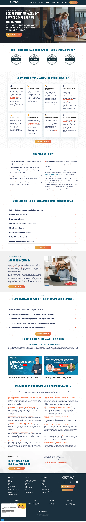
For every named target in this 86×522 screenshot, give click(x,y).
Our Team (43, 482)
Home (7, 10)
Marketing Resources (45, 490)
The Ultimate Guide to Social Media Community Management (58, 425)
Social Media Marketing (12, 487)
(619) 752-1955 (43, 512)
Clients (43, 485)
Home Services (27, 490)
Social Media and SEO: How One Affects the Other (20, 424)
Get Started (73, 2)
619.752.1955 (64, 2)
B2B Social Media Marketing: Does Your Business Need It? (57, 408)
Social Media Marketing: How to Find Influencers (55, 442)
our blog (24, 391)
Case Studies (44, 487)
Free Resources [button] (55, 2)
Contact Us (44, 493)
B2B (26, 487)
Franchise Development (29, 482)
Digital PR (10, 493)
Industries (27, 478)
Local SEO (10, 482)
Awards (43, 484)
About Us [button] (47, 2)
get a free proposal (16, 469)
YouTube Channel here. (44, 350)
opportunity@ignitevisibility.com (59, 462)
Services (11, 10)
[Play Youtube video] (25, 365)
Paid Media (10, 485)
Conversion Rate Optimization (13, 490)
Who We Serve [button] (33, 2)
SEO (9, 480)
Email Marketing (11, 488)
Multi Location (27, 484)
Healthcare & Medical (29, 488)
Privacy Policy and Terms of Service (43, 516)
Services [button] (41, 2)
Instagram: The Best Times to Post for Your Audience (20, 416)
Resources (44, 478)
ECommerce (27, 485)
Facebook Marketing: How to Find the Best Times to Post (21, 408)
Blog (42, 488)
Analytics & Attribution (12, 494)
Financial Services (28, 491)
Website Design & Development (14, 491)
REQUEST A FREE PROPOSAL (68, 487)
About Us (43, 480)
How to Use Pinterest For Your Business (17, 441)
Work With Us (43, 248)
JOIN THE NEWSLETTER (68, 490)
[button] (43, 210)
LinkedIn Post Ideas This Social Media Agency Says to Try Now (58, 435)
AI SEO (9, 484)
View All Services (16, 287)
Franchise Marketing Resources (47, 491)
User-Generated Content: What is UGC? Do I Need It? (20, 432)
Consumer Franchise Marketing (30, 480)
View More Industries (29, 493)
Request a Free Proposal (14, 35)
